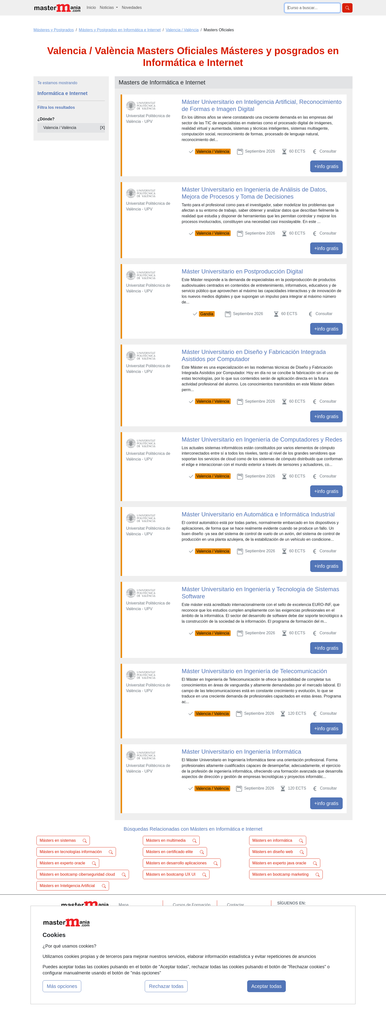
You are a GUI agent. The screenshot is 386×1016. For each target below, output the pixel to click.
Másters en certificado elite (175, 852)
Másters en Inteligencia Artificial (73, 886)
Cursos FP (182, 914)
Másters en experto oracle (68, 863)
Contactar (235, 905)
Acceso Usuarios (133, 934)
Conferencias (184, 924)
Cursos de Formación (191, 905)
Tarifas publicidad (134, 924)
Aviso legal (236, 924)
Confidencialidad (241, 914)
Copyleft (234, 934)
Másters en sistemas (63, 840)
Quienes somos (132, 914)
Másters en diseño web (278, 852)
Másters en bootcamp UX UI (176, 874)
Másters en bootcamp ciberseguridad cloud (83, 874)
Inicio (91, 7)
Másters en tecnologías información (76, 852)
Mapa (124, 905)
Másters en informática (277, 840)
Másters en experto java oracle (284, 863)
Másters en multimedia (171, 840)
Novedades (132, 7)
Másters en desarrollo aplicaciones (182, 863)
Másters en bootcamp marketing (286, 874)
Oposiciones (183, 949)
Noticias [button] (107, 7)
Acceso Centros (132, 943)
